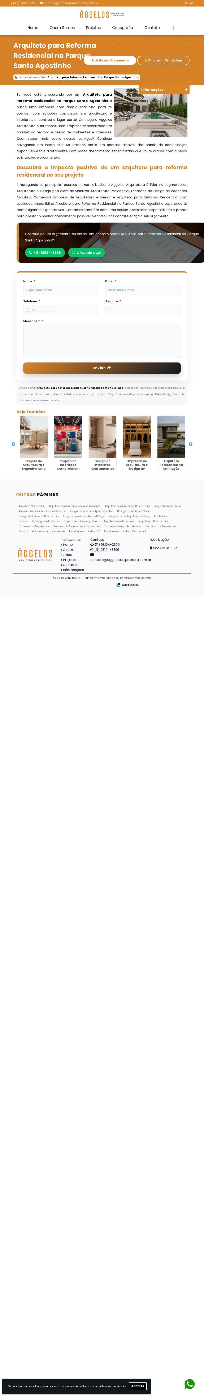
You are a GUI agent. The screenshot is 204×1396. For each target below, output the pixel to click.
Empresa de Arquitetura (34, 1377)
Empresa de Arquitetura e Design (84, 1367)
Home (32, 27)
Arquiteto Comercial (31, 1356)
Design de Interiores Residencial (39, 1367)
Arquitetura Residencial (153, 1372)
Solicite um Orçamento (110, 61)
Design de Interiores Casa (133, 1361)
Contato (152, 27)
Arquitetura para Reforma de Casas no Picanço (45, 933)
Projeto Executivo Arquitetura (82, 1372)
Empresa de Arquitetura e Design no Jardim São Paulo (45, 736)
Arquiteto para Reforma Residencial (127, 1356)
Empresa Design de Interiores (123, 1377)
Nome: (29, 282)
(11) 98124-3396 (26, 3)
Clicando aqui (87, 253)
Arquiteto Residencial (168, 1356)
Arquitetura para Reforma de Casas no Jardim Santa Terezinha (45, 1082)
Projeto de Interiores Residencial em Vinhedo (45, 1221)
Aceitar (137, 1386)
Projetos (93, 27)
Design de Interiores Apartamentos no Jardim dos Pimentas (45, 550)
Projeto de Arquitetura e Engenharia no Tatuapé (45, 1271)
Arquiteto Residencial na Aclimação (45, 647)
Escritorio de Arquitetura (161, 1377)
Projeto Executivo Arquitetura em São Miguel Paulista (45, 982)
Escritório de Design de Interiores (39, 1372)
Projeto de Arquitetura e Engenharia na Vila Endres (45, 455)
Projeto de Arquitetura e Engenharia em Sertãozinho (45, 1031)
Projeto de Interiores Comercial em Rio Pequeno (45, 504)
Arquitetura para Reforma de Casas (42, 1361)
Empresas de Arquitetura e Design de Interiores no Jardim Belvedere (45, 599)
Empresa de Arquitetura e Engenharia (77, 1377)
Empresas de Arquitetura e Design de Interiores (138, 1367)
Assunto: (113, 302)
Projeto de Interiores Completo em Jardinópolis (45, 884)
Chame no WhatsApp (163, 61)
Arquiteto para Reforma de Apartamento (74, 1356)
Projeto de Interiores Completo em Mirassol (45, 785)
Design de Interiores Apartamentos (91, 1361)
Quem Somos (62, 27)
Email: (110, 282)
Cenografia (122, 27)
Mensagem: (33, 322)
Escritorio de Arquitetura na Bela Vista (45, 834)
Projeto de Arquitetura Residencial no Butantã (45, 1125)
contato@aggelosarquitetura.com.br (71, 3)
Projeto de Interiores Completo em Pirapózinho (45, 1320)
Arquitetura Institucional (119, 1372)
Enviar (102, 368)
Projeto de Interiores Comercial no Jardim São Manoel (45, 1176)
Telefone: (31, 302)
